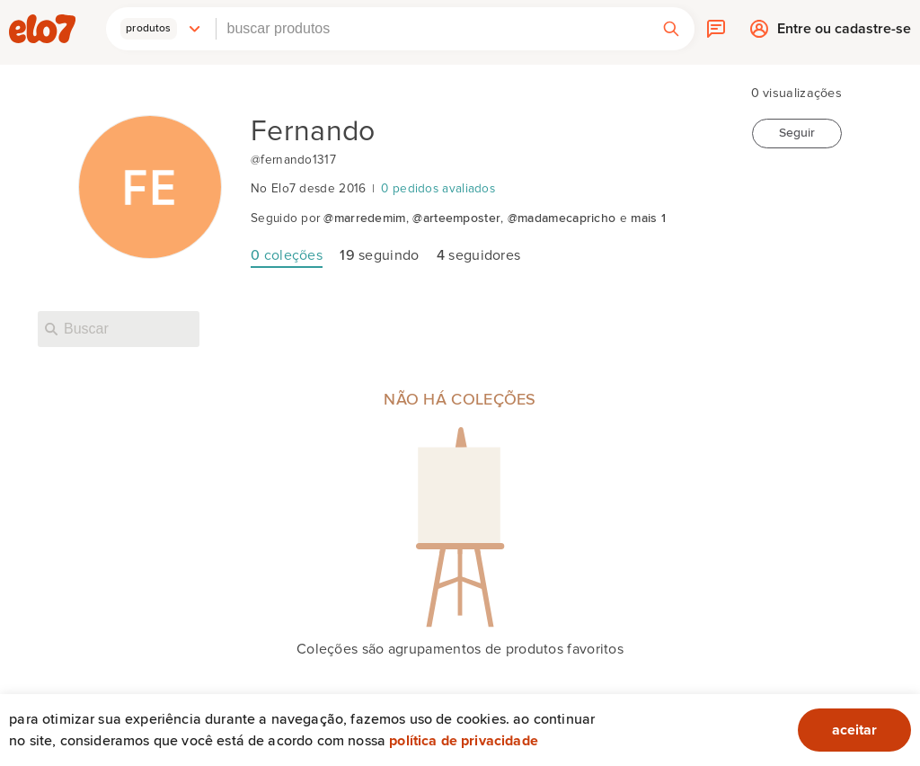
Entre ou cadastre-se (844, 33)
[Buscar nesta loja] (118, 329)
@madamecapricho (562, 218)
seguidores (479, 255)
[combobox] (432, 28)
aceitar (854, 730)
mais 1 (648, 218)
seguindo (379, 255)
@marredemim (364, 218)
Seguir (797, 133)
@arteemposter (456, 218)
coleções (287, 255)
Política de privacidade (463, 741)
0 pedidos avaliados (438, 189)
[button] (161, 28)
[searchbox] (432, 28)
